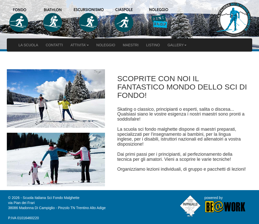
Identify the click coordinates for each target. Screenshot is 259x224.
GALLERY (176, 45)
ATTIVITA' (80, 45)
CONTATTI (54, 45)
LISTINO (153, 45)
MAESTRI (130, 45)
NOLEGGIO (105, 45)
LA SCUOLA (28, 45)
